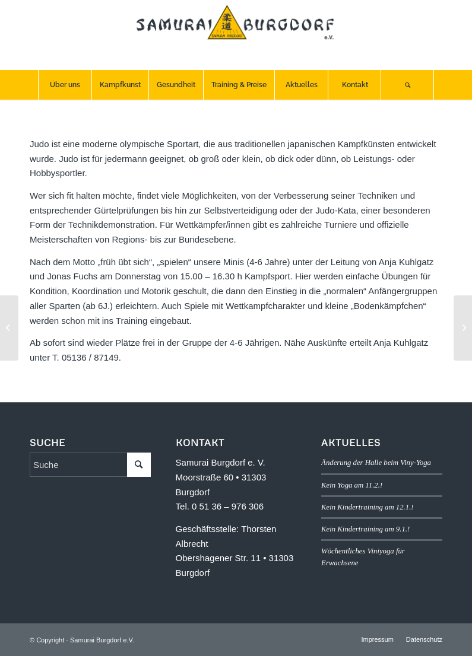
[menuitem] (64, 85)
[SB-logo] (236, 35)
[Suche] (407, 85)
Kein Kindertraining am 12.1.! (367, 507)
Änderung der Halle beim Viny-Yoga (376, 462)
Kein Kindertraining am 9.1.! (365, 529)
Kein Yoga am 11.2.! (351, 485)
